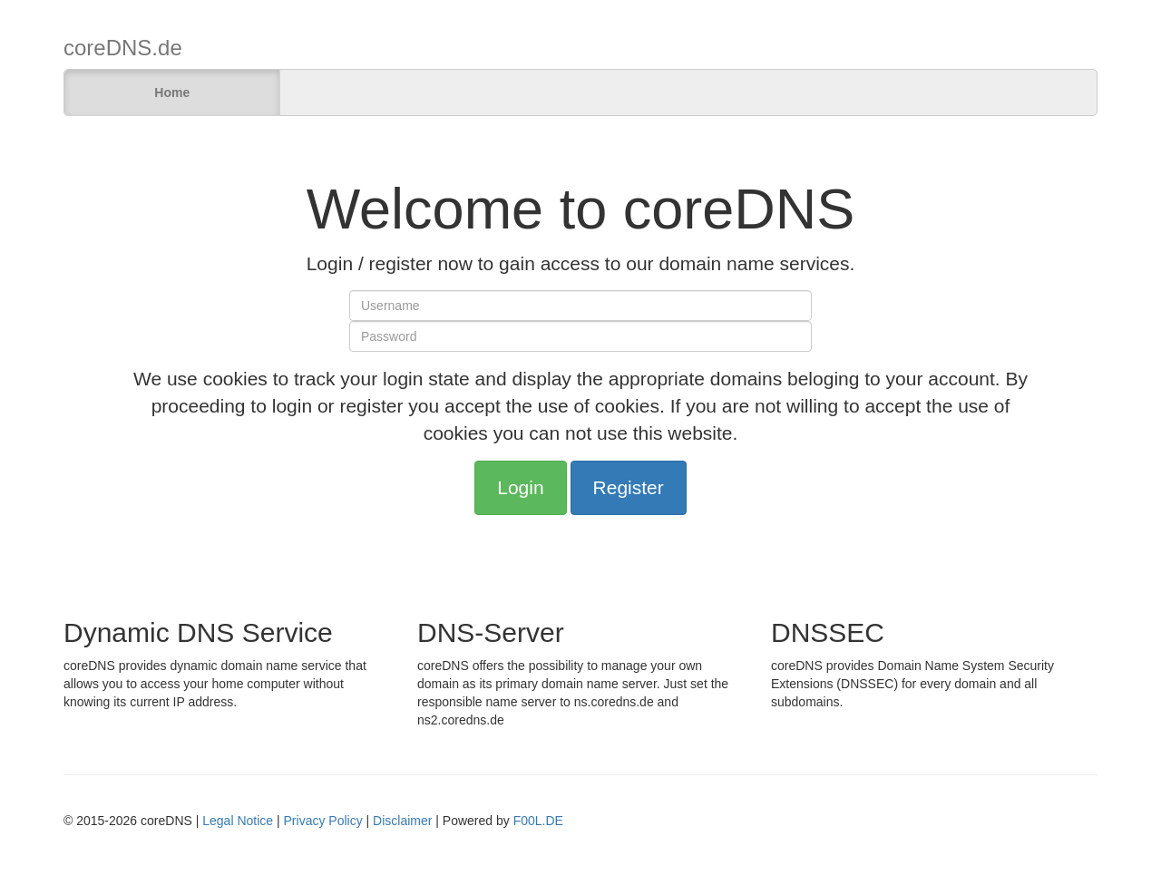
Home (172, 92)
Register (628, 487)
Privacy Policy (323, 820)
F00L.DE (538, 820)
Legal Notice (237, 820)
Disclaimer (402, 820)
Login (520, 487)
